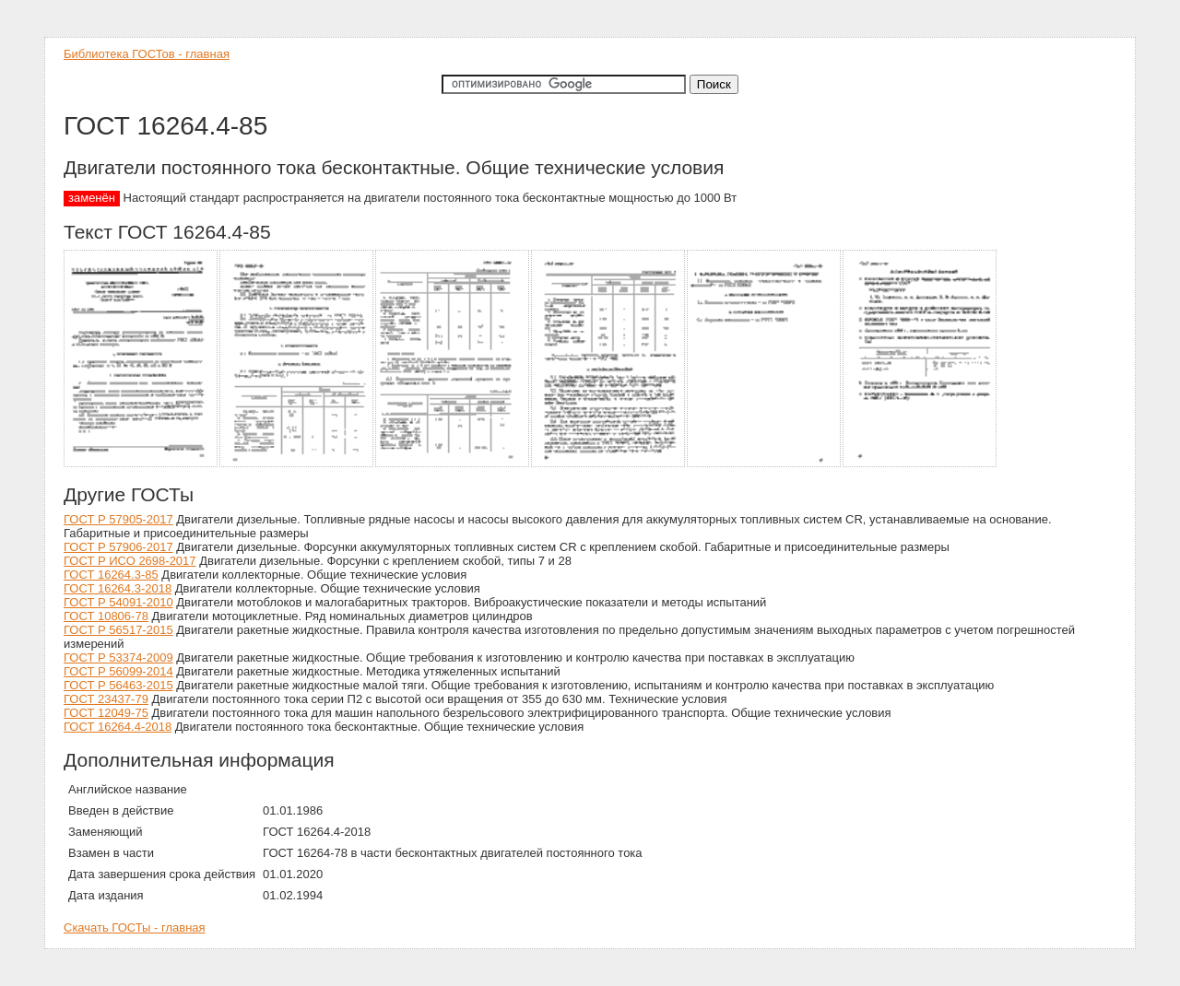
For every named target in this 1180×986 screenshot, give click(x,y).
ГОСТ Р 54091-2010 (118, 602)
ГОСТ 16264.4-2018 (117, 727)
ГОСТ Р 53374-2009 (118, 657)
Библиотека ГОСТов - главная (147, 54)
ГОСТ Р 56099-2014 (118, 671)
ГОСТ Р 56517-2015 (118, 630)
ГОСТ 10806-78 (106, 616)
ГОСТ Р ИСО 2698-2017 (130, 561)
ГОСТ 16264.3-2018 (117, 588)
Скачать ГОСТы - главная (135, 927)
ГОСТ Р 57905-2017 (118, 519)
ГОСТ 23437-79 (106, 699)
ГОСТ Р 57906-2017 (118, 547)
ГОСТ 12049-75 (106, 713)
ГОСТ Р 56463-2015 (118, 685)
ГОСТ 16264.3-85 (111, 574)
